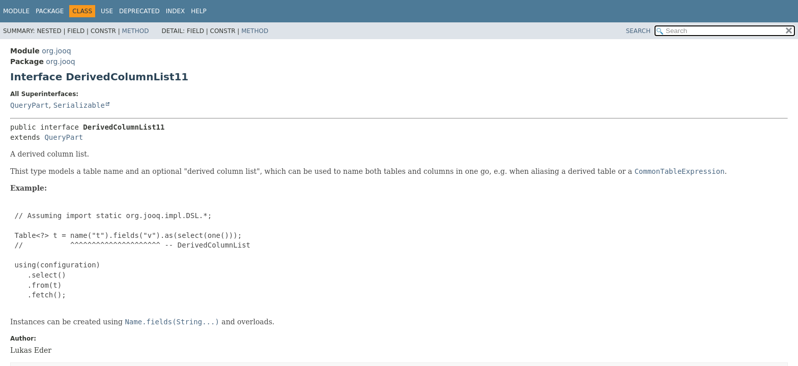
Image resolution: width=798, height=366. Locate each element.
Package (50, 11)
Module (16, 11)
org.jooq (56, 51)
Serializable (79, 105)
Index (175, 11)
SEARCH (638, 31)
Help (199, 11)
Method (135, 31)
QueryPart (29, 105)
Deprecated (139, 11)
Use (107, 11)
